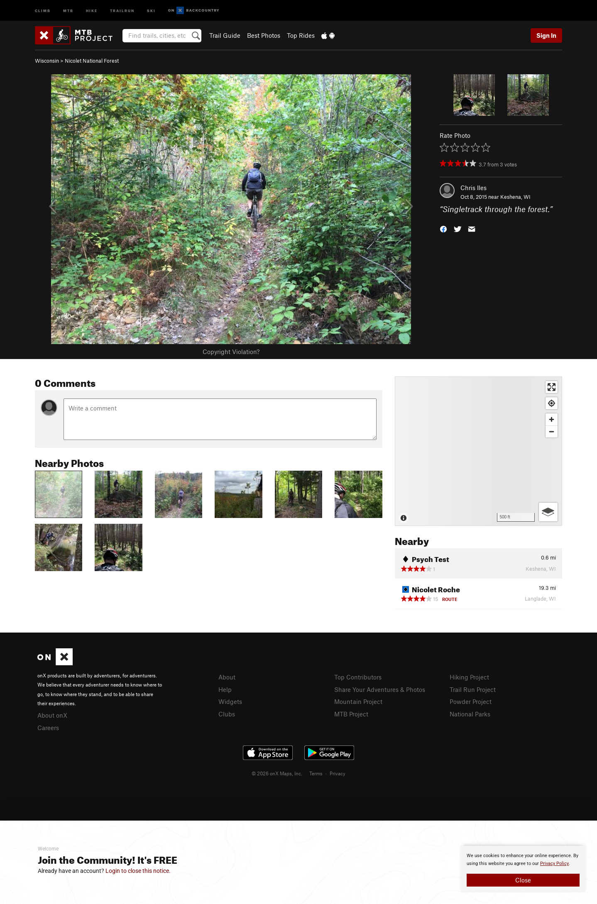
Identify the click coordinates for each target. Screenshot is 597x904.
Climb (43, 10)
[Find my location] (552, 403)
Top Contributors (358, 677)
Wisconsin (47, 60)
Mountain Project (358, 701)
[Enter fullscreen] (552, 387)
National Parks (470, 714)
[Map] (478, 451)
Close (523, 880)
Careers (48, 727)
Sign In (546, 35)
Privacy (337, 773)
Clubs (226, 714)
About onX (52, 715)
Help (225, 689)
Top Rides (301, 35)
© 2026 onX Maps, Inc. (277, 773)
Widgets (230, 701)
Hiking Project (469, 677)
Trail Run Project (473, 689)
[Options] (548, 512)
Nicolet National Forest (92, 60)
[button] (443, 228)
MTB (68, 10)
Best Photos (263, 35)
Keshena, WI (515, 196)
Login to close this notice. (138, 870)
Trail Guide (224, 35)
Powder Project (471, 701)
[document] (523, 869)
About (226, 677)
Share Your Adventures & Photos (379, 689)
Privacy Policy (554, 863)
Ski (151, 10)
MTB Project (351, 714)
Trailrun (122, 10)
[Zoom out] (552, 431)
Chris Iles (473, 187)
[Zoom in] (552, 419)
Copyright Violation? (231, 351)
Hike (92, 10)
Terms (316, 773)
